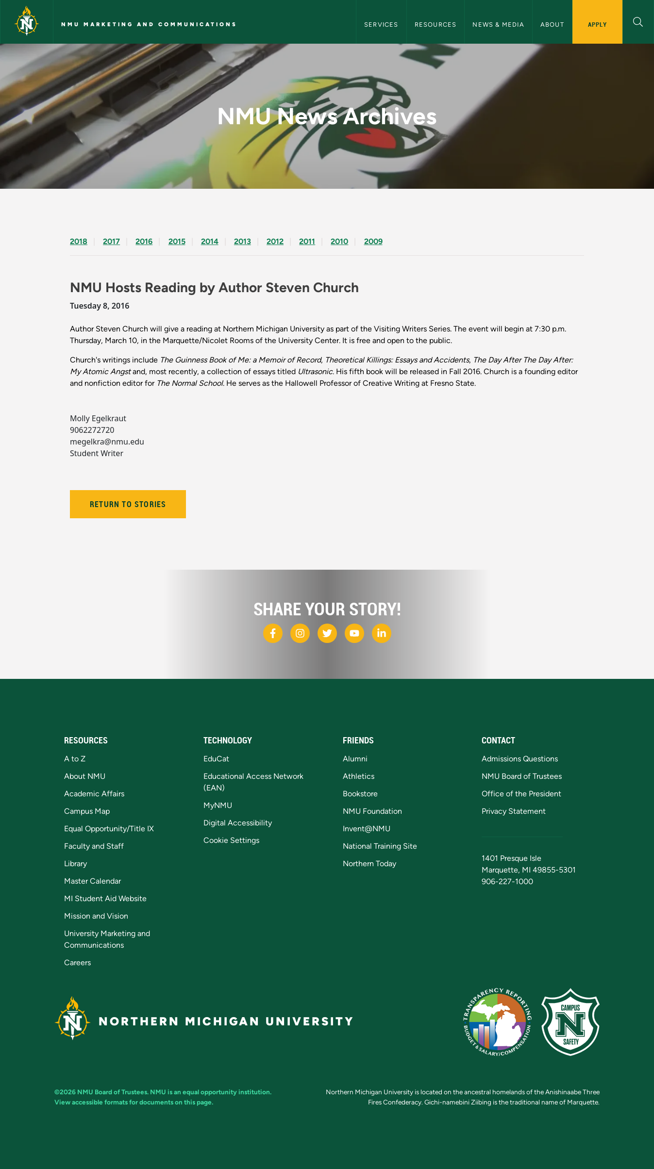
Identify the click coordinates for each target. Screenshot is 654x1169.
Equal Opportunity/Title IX (109, 828)
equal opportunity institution (226, 1092)
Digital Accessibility (237, 822)
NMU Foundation (372, 811)
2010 (339, 241)
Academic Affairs (94, 793)
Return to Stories (128, 504)
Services (381, 24)
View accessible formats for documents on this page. (133, 1102)
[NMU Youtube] (354, 633)
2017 (111, 241)
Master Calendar (92, 881)
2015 (176, 241)
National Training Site (380, 846)
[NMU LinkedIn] (381, 633)
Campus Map (87, 811)
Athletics (358, 776)
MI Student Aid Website (105, 898)
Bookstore (360, 793)
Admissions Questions (520, 758)
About (552, 24)
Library (75, 863)
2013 (242, 241)
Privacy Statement (514, 811)
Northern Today (369, 863)
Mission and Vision (96, 916)
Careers (77, 962)
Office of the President (521, 793)
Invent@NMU (366, 828)
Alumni (355, 758)
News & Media (498, 24)
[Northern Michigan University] (26, 22)
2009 (373, 241)
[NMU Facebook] (273, 633)
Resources (436, 24)
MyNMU (217, 805)
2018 (78, 241)
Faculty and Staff (94, 846)
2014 (209, 241)
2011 (307, 241)
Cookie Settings (231, 840)
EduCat (216, 758)
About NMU (84, 776)
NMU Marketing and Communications (149, 24)
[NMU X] (327, 633)
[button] (638, 20)
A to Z (74, 758)
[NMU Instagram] (300, 633)
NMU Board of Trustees (522, 776)
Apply (597, 24)
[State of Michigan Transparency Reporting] (497, 1022)
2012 (275, 241)
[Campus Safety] (570, 1022)
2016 (143, 241)
